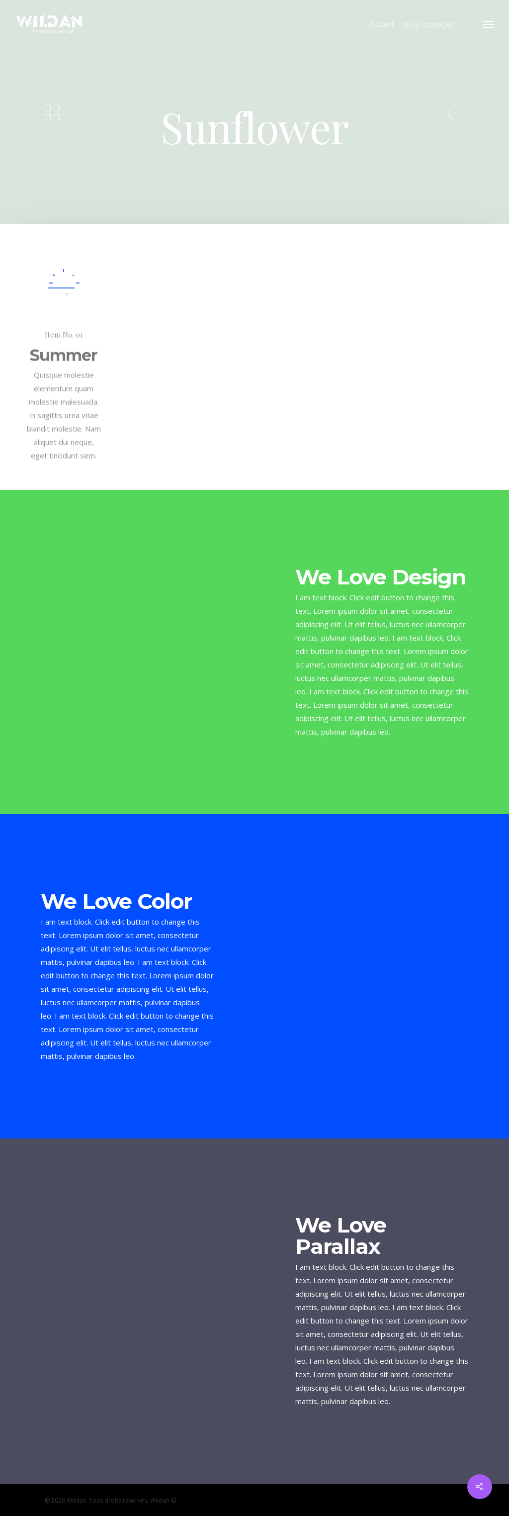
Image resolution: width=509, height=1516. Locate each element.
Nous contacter (428, 24)
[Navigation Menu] (489, 24)
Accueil (382, 24)
